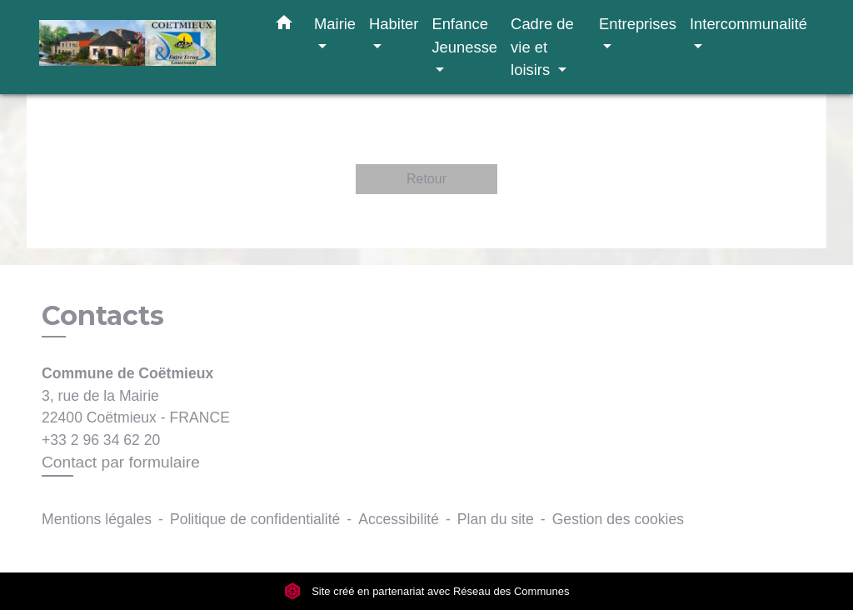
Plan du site (495, 519)
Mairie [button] (335, 23)
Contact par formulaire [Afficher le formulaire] (121, 462)
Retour (426, 179)
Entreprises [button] (637, 23)
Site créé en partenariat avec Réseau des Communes (427, 591)
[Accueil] (143, 47)
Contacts (103, 316)
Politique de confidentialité (255, 519)
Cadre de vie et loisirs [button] (542, 46)
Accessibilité (398, 519)
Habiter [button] (393, 23)
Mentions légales (97, 519)
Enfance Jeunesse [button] (464, 35)
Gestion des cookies (618, 519)
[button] (284, 26)
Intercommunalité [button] (748, 23)
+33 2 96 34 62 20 (101, 440)
